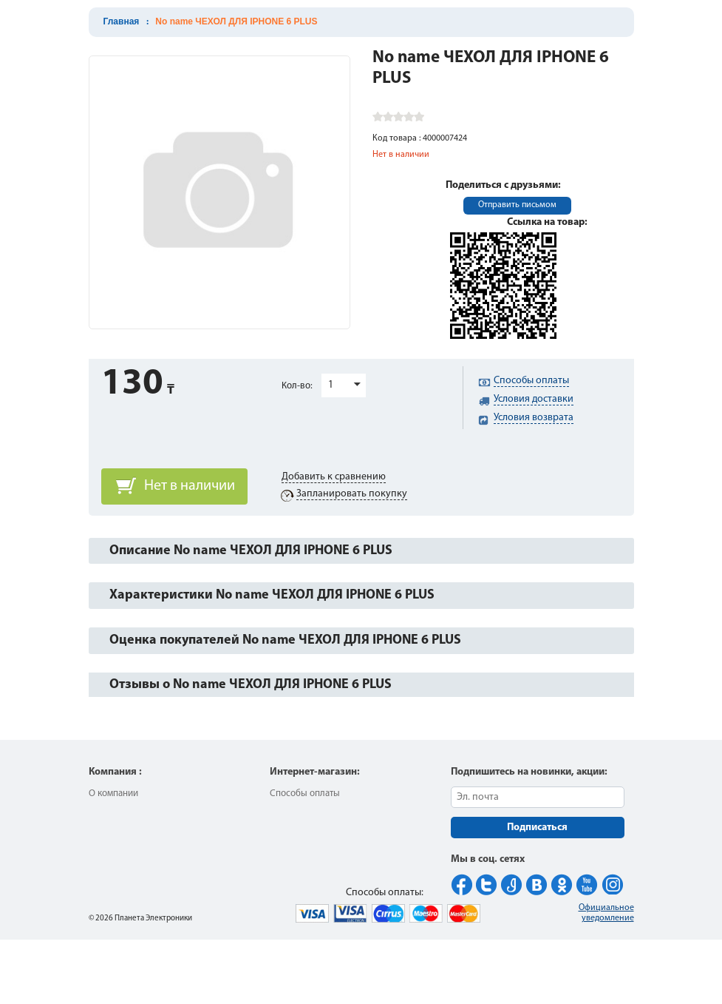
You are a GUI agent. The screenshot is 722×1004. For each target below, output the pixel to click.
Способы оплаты (305, 793)
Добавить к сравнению (334, 476)
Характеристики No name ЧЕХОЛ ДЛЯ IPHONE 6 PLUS (272, 595)
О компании (113, 793)
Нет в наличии (189, 486)
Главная (121, 21)
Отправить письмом (517, 205)
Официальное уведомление (606, 913)
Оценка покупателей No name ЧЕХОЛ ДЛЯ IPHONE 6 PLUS (285, 640)
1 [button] (330, 385)
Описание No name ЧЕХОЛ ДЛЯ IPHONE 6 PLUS (250, 551)
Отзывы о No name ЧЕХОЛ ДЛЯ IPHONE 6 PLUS (250, 685)
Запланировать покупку (351, 493)
